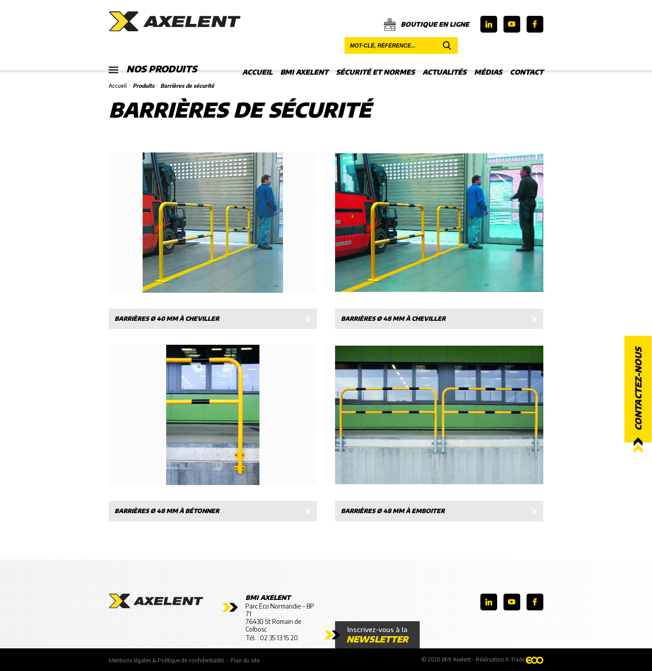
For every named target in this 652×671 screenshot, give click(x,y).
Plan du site (244, 660)
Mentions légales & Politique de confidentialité (166, 660)
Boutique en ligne (426, 24)
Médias (488, 72)
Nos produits (153, 69)
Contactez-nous (638, 389)
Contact (526, 72)
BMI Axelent (304, 72)
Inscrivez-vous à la (377, 634)
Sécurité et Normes (375, 72)
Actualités (444, 72)
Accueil (257, 72)
